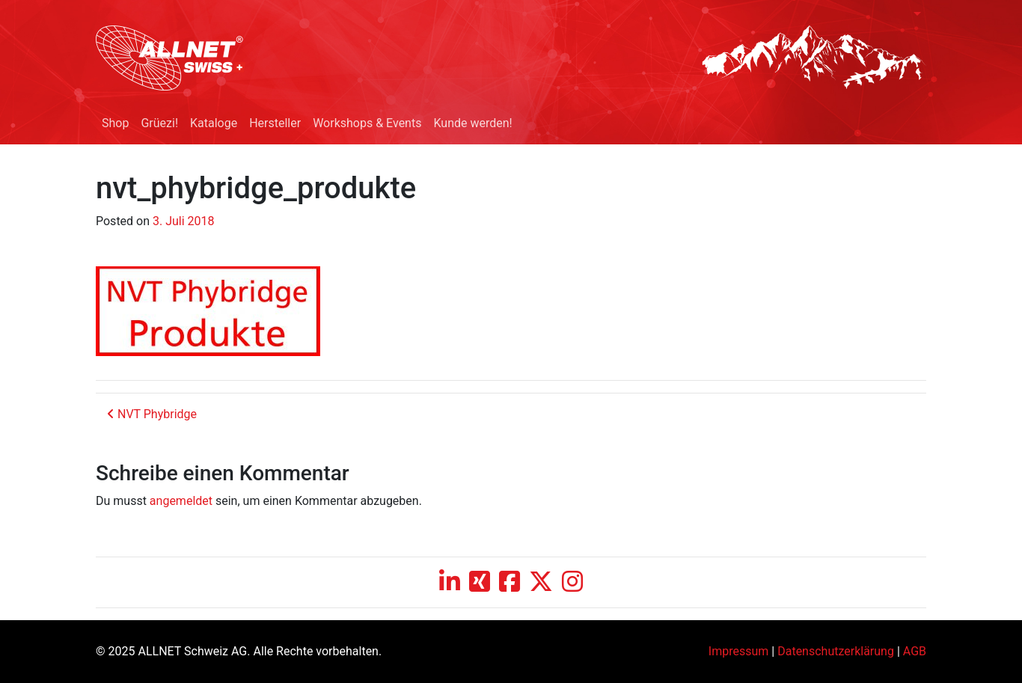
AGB (914, 651)
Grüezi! (159, 123)
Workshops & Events (367, 123)
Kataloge (213, 123)
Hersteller (275, 123)
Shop (115, 123)
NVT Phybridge (152, 414)
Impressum (739, 651)
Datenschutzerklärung (835, 651)
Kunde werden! (472, 123)
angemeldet (181, 501)
